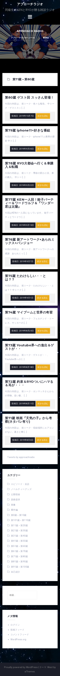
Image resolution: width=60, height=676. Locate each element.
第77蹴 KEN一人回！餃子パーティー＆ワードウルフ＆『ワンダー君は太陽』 (29, 203)
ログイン (15, 625)
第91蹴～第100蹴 (20, 566)
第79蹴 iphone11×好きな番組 (27, 130)
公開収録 (15, 494)
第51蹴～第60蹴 (19, 546)
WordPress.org (18, 639)
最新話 (46, 38)
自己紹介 (15, 572)
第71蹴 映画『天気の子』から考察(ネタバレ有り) (28, 419)
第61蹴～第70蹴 (19, 551)
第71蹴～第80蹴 (19, 556)
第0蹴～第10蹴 (19, 515)
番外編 (14, 510)
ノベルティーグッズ (21, 489)
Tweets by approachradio (21, 457)
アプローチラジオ (30, 4)
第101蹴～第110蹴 (21, 520)
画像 (13, 504)
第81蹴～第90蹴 (19, 561)
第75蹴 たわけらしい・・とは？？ (25, 277)
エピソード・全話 (20, 484)
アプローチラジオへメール (23, 38)
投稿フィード (17, 629)
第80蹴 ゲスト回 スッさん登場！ (29, 97)
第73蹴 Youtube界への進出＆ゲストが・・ (29, 347)
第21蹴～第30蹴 (19, 530)
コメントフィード (19, 634)
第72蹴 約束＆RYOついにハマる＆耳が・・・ (29, 383)
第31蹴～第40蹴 (19, 535)
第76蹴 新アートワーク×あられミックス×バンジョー (30, 241)
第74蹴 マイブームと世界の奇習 (29, 312)
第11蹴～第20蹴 (19, 525)
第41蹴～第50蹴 (19, 541)
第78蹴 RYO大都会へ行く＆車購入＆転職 (29, 165)
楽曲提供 (15, 499)
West (50, 667)
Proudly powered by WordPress (21, 667)
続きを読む (43, 116)
